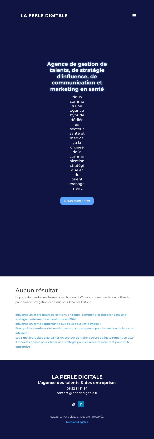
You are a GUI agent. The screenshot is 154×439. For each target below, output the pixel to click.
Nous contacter (77, 201)
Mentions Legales (77, 422)
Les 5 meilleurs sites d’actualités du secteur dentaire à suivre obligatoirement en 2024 (74, 337)
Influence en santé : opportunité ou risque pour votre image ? (58, 323)
